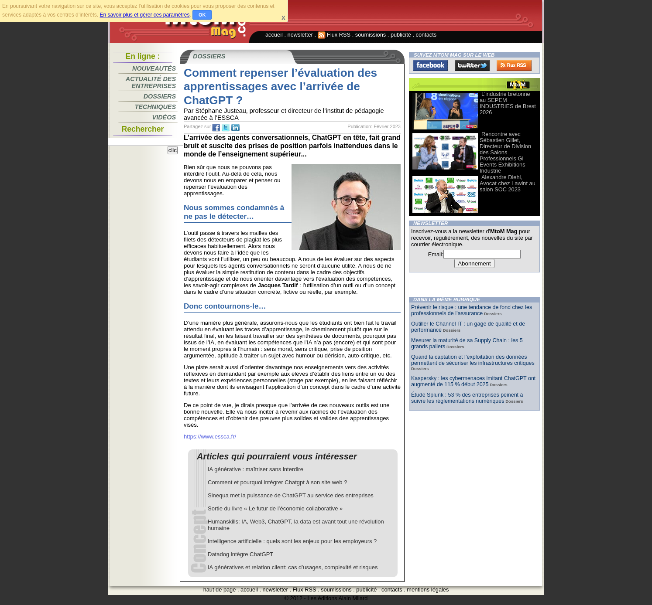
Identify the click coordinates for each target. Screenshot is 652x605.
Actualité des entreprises (151, 82)
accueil (274, 34)
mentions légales (428, 589)
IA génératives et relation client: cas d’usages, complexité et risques (293, 567)
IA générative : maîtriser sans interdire (255, 469)
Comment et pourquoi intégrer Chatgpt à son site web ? (277, 482)
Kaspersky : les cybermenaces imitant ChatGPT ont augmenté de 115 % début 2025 (473, 381)
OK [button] (202, 14)
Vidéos (164, 117)
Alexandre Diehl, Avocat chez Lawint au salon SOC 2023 (507, 183)
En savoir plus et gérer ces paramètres (144, 15)
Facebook (430, 65)
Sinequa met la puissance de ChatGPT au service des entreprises (291, 495)
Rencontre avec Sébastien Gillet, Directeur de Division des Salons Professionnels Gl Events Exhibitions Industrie (505, 152)
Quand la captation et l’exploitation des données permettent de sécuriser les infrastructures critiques (473, 360)
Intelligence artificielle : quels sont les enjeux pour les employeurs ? (292, 541)
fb (216, 127)
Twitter (472, 65)
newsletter (300, 34)
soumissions (370, 34)
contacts (426, 34)
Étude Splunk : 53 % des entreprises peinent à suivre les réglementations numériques (467, 398)
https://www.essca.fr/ (210, 436)
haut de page (219, 589)
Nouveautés (154, 68)
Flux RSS (334, 34)
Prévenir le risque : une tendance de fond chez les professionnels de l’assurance (471, 310)
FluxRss (514, 65)
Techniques (155, 106)
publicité (401, 34)
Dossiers (160, 96)
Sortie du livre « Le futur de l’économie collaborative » (275, 508)
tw (225, 127)
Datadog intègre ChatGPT (240, 554)
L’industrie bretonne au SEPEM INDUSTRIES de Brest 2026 (508, 103)
